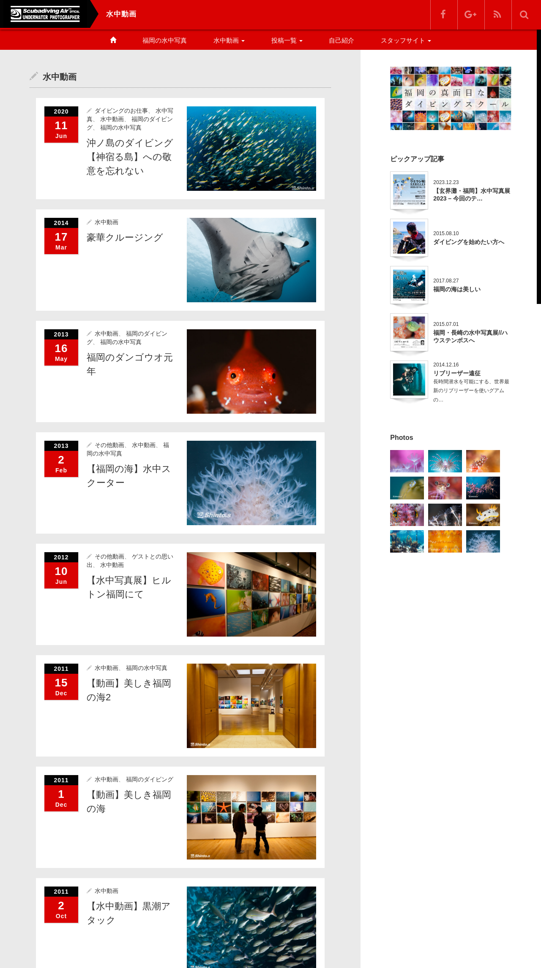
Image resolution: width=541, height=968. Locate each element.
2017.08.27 (446, 281)
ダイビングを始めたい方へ (468, 242)
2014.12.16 (446, 365)
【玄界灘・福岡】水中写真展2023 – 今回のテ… (471, 194)
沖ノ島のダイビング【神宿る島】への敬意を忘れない (130, 156)
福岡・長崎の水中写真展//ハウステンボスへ (470, 336)
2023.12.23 (446, 182)
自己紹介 (341, 40)
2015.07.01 (446, 324)
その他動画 (109, 444)
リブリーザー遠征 (457, 373)
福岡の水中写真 (164, 40)
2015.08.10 (446, 233)
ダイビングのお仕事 (121, 110)
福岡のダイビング (149, 778)
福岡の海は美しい (457, 289)
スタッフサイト (406, 40)
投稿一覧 (287, 40)
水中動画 (229, 40)
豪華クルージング (125, 237)
